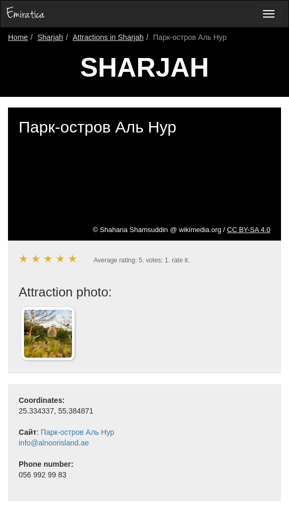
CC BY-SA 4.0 (248, 230)
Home (18, 37)
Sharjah (50, 37)
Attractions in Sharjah (108, 37)
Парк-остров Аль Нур (77, 432)
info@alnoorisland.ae (54, 443)
